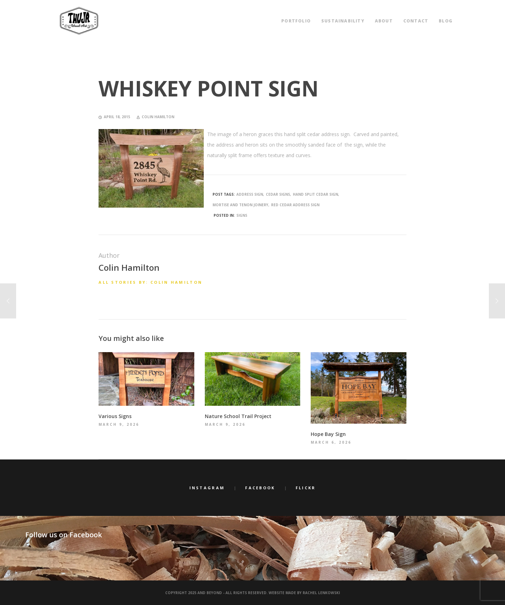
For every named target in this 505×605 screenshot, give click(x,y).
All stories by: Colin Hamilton (150, 282)
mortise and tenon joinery (240, 204)
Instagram (207, 487)
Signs (241, 215)
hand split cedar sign (315, 194)
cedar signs (278, 194)
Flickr (306, 487)
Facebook (260, 487)
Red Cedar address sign (295, 204)
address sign (249, 194)
